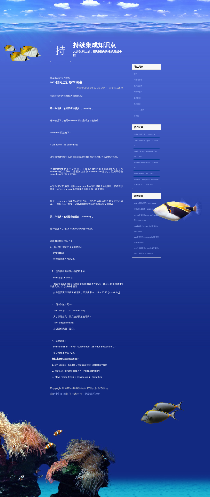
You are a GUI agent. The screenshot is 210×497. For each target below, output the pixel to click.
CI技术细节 (138, 92)
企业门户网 (59, 393)
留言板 (136, 116)
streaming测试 (139, 110)
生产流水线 (138, 86)
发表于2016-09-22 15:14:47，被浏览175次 (99, 87)
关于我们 (137, 104)
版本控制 (137, 98)
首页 (135, 74)
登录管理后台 (92, 393)
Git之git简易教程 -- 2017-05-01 (145, 203)
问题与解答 (138, 80)
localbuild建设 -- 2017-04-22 (144, 174)
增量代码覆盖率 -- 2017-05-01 (145, 134)
